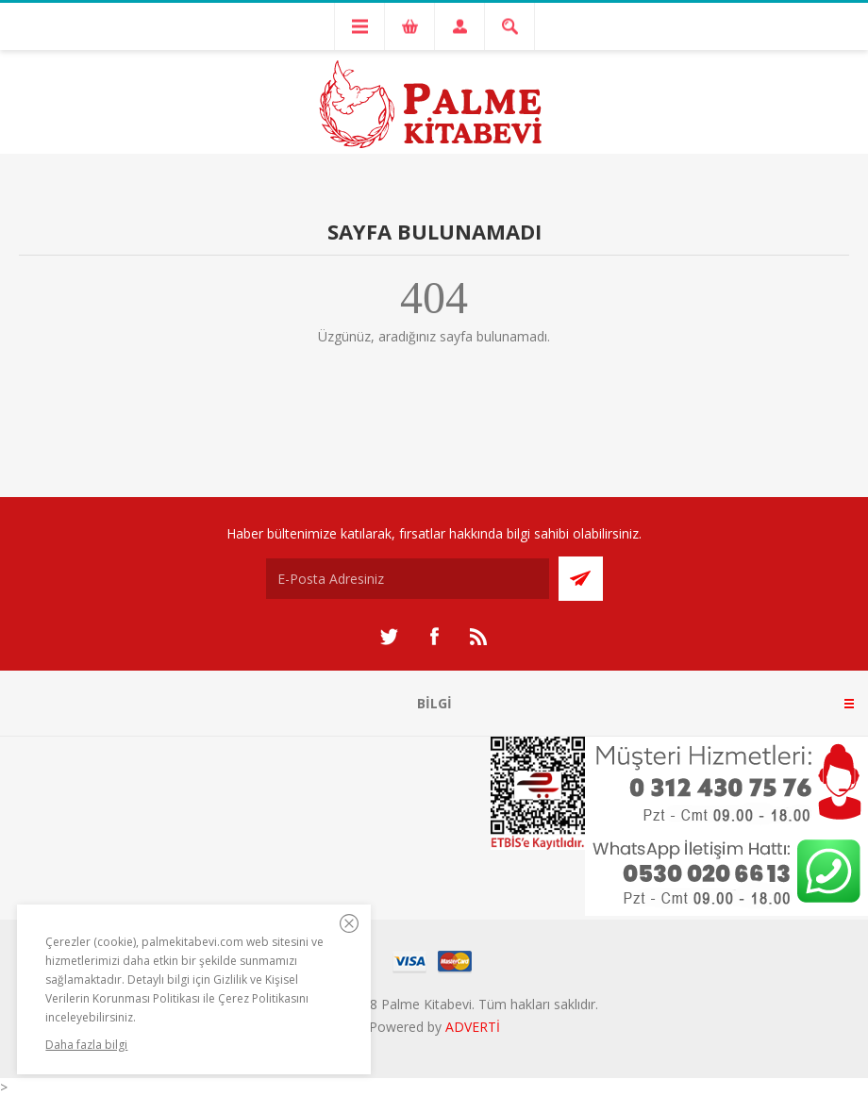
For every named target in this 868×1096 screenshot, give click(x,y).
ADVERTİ (472, 1027)
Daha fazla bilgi (86, 1045)
